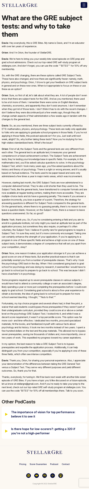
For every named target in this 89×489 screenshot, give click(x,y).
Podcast (54, 464)
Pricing (22, 464)
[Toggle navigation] (84, 5)
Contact (66, 464)
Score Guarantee (38, 464)
